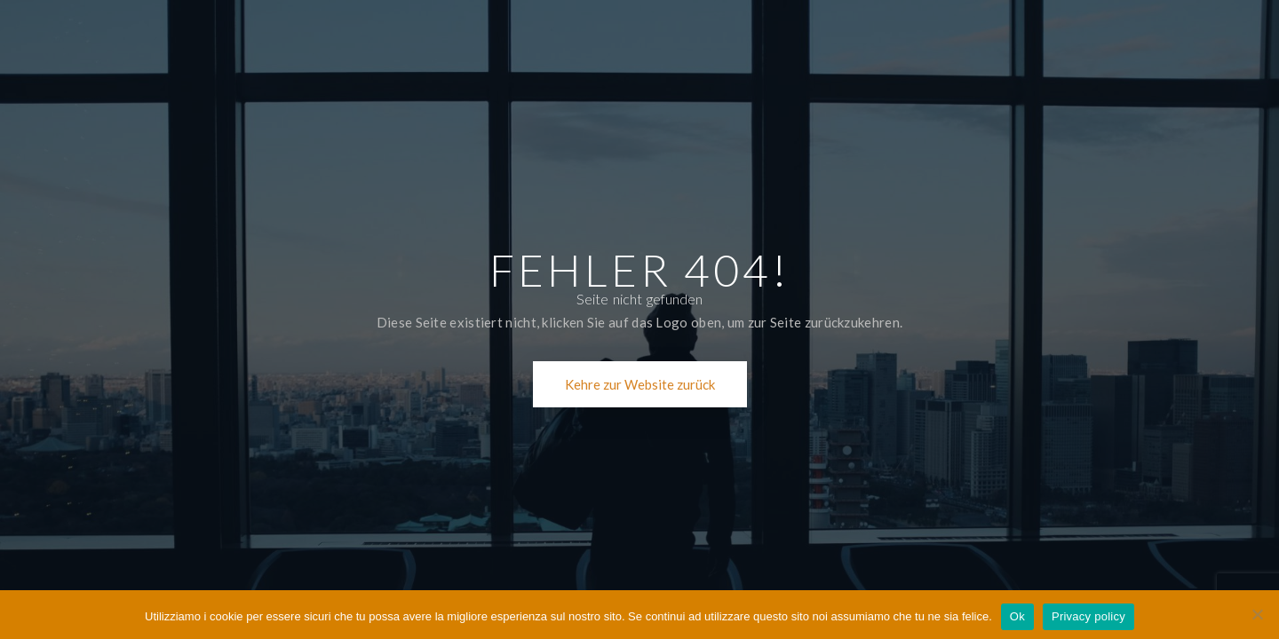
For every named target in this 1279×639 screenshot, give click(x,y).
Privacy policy (1088, 616)
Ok (1017, 616)
